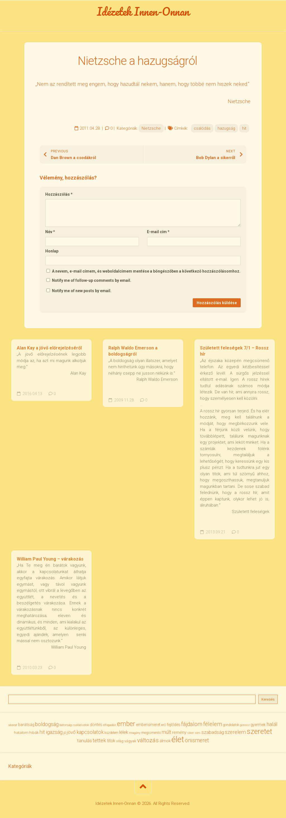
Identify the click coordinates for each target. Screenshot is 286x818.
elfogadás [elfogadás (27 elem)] (109, 725)
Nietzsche (151, 128)
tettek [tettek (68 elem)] (99, 740)
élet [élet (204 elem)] (177, 739)
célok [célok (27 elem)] (85, 725)
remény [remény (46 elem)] (179, 732)
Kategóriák (20, 766)
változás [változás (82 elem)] (148, 740)
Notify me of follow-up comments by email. (91, 280)
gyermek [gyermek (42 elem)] (258, 724)
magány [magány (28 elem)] (134, 733)
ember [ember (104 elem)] (126, 724)
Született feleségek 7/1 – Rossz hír (234, 351)
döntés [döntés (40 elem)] (96, 724)
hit (244, 128)
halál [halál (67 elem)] (272, 724)
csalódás (202, 128)
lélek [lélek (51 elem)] (123, 732)
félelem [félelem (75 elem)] (212, 724)
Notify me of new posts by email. (81, 291)
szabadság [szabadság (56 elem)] (212, 732)
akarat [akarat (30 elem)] (12, 725)
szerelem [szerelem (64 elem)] (235, 732)
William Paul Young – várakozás (50, 559)
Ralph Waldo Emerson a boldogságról (133, 351)
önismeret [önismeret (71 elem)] (197, 740)
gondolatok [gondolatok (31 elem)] (231, 725)
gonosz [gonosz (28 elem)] (245, 725)
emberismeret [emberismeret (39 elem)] (148, 724)
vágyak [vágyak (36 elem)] (130, 741)
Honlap (51, 251)
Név (50, 232)
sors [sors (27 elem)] (198, 733)
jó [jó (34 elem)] (64, 733)
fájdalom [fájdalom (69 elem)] (191, 724)
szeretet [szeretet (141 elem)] (259, 731)
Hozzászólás (59, 194)
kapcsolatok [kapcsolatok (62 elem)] (90, 732)
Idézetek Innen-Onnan (143, 11)
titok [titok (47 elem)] (111, 740)
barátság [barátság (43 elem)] (26, 724)
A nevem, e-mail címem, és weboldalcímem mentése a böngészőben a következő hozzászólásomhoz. (146, 271)
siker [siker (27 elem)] (190, 733)
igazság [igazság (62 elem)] (54, 732)
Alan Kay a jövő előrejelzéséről (49, 348)
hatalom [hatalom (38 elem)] (21, 732)
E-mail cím (158, 232)
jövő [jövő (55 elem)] (71, 732)
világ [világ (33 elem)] (119, 741)
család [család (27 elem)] (77, 725)
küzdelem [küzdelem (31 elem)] (111, 733)
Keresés (268, 699)
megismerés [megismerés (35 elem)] (151, 733)
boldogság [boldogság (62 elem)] (47, 724)
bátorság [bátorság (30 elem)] (65, 725)
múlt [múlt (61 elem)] (166, 732)
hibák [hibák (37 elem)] (34, 732)
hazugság (226, 128)
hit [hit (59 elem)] (42, 732)
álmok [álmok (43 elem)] (165, 740)
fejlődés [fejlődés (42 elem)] (173, 724)
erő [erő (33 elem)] (163, 725)
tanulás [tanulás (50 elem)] (84, 740)
